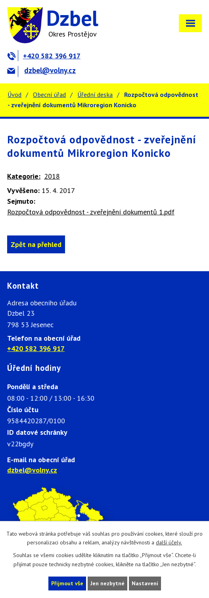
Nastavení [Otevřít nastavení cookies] (145, 583)
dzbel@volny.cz (41, 70)
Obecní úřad (49, 94)
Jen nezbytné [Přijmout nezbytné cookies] (107, 583)
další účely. (169, 542)
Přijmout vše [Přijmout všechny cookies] (67, 583)
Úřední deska (95, 94)
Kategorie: (23, 176)
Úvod (14, 94)
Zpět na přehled (36, 244)
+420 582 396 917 (44, 55)
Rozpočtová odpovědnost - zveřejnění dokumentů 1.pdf (90, 211)
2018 (52, 176)
